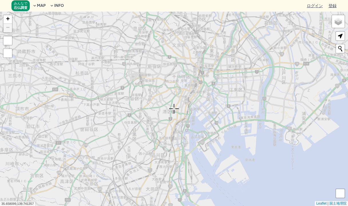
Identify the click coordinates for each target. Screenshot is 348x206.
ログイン (315, 5)
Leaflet (321, 203)
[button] (7, 19)
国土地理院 (338, 203)
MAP (39, 5)
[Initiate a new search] (340, 48)
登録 (333, 5)
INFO (57, 5)
